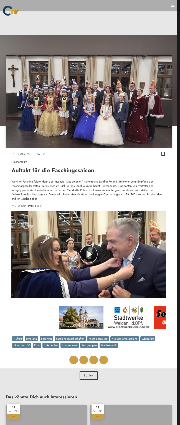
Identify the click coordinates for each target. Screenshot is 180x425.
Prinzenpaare (69, 345)
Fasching (46, 339)
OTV (37, 345)
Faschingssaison (98, 339)
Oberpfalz (148, 339)
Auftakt (18, 339)
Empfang (31, 339)
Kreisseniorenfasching (125, 339)
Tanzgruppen (89, 345)
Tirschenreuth (108, 345)
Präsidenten (51, 345)
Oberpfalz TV (22, 345)
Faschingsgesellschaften (70, 339)
